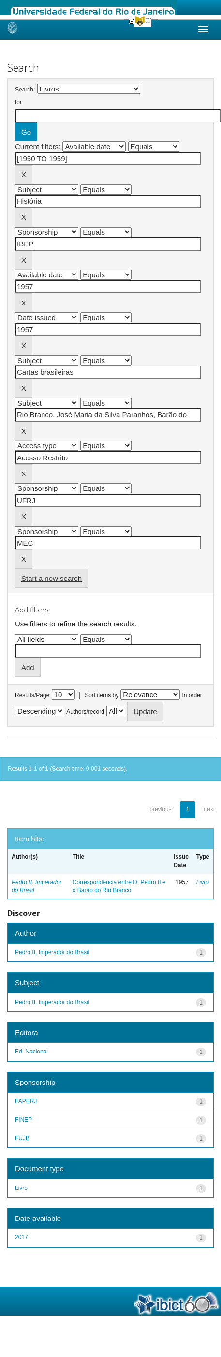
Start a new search (51, 578)
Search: (25, 89)
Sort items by (101, 695)
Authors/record (85, 711)
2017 (21, 1237)
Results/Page (32, 695)
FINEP (23, 1119)
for (18, 102)
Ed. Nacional (31, 1051)
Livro (202, 882)
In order (192, 695)
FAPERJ (26, 1101)
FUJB (22, 1138)
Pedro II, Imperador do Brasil (52, 952)
